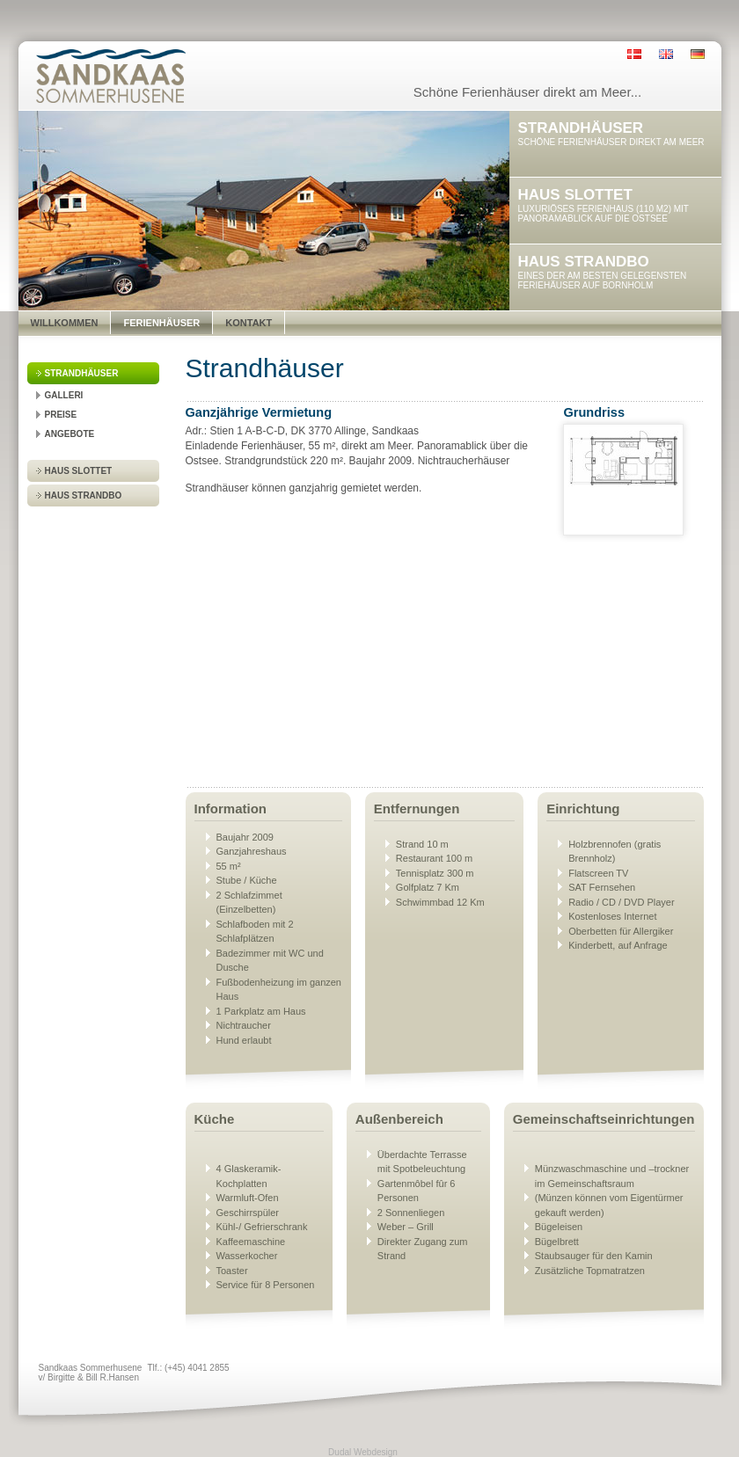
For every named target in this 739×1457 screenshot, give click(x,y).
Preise (61, 414)
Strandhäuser (82, 373)
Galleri (64, 395)
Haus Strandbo (83, 495)
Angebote (70, 434)
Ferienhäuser (161, 322)
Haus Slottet (79, 471)
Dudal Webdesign (363, 1452)
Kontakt (248, 322)
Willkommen (65, 322)
